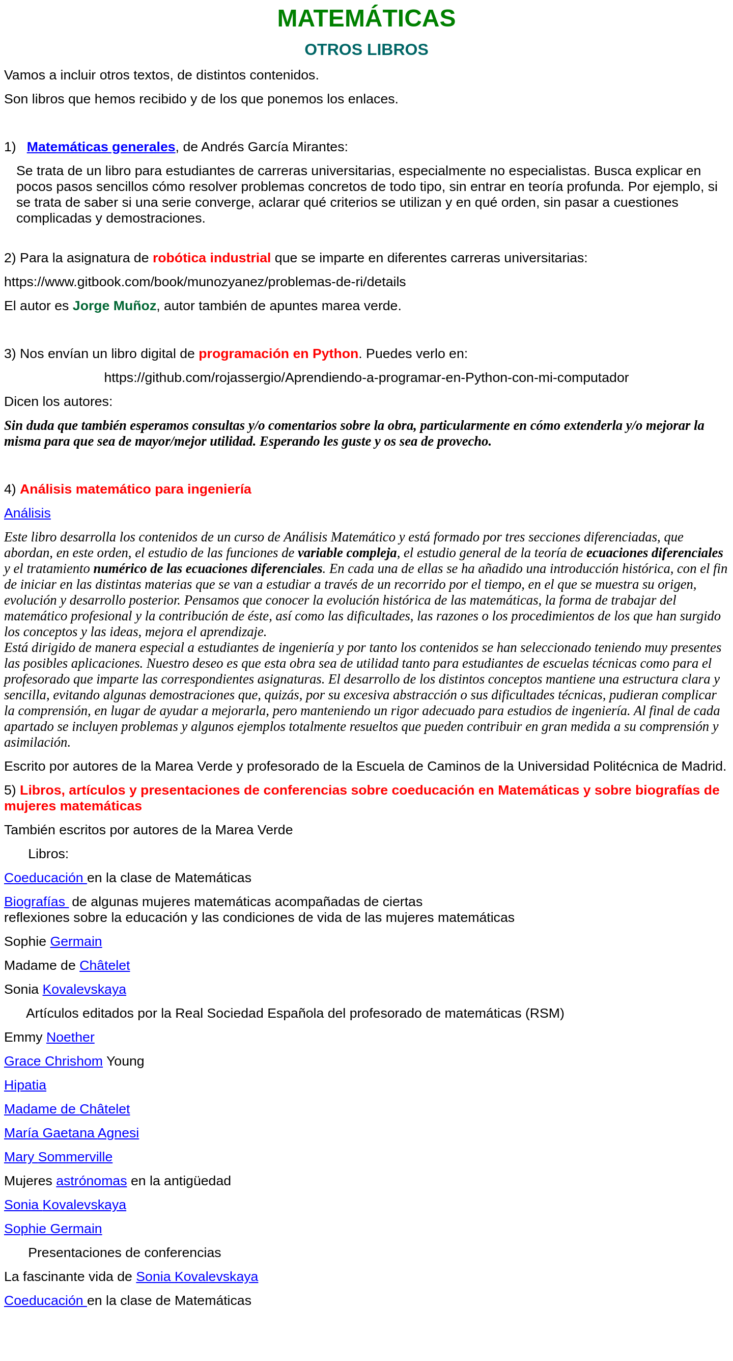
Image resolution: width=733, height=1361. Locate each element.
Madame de (67, 1109)
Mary (58, 1156)
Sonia (65, 1204)
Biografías (36, 901)
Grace (53, 1061)
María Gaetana (71, 1132)
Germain (76, 941)
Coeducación (45, 877)
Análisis (27, 513)
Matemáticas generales (101, 146)
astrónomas (91, 1180)
